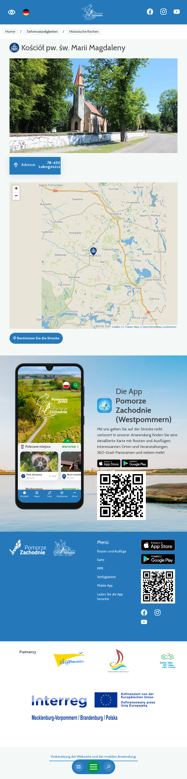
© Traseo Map (130, 326)
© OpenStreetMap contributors (158, 326)
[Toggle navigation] (93, 766)
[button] (93, 251)
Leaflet (116, 326)
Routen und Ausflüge (111, 551)
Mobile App (104, 585)
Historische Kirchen (84, 31)
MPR (100, 568)
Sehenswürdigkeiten (42, 31)
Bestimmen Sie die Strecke (36, 338)
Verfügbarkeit (106, 577)
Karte (100, 560)
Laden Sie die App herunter (110, 596)
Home (10, 31)
